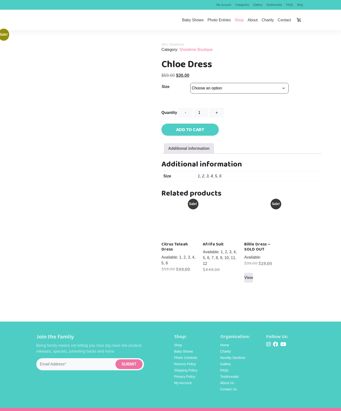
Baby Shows (193, 20)
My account (223, 5)
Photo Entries (219, 20)
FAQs (289, 5)
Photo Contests (185, 351)
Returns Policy (185, 357)
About (253, 20)
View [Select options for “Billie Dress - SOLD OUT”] (248, 278)
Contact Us (228, 382)
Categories (242, 5)
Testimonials (274, 5)
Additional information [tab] (189, 148)
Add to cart (190, 130)
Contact (284, 20)
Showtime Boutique (196, 49)
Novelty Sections (232, 351)
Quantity (169, 113)
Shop (239, 20)
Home (224, 338)
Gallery (257, 5)
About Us (227, 376)
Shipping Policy (185, 363)
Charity (268, 20)
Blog (300, 5)
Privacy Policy (184, 370)
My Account (183, 376)
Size (165, 87)
